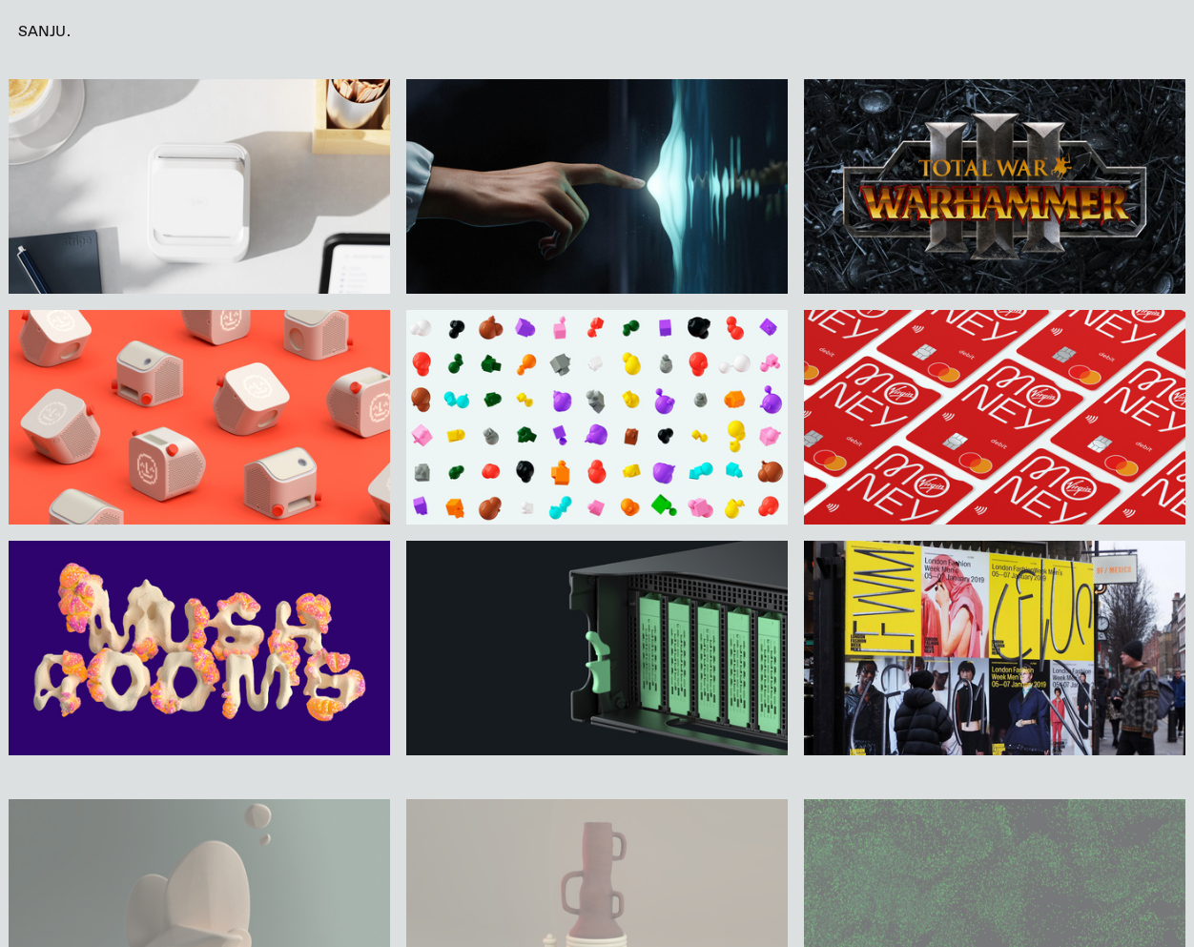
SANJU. (44, 32)
